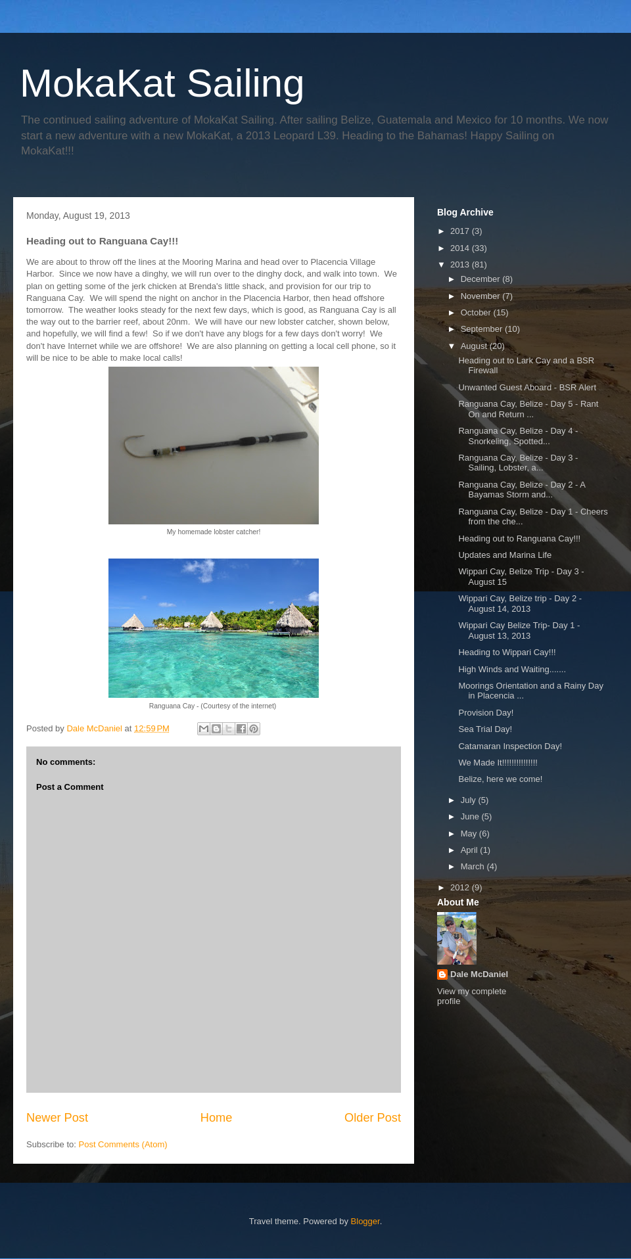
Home (216, 1117)
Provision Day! (485, 713)
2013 (461, 264)
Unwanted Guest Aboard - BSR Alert (527, 387)
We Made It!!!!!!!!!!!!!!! (497, 762)
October (477, 312)
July (470, 800)
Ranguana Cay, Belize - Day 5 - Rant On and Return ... (528, 409)
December (482, 279)
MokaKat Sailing (162, 83)
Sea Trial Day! (485, 729)
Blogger (365, 1221)
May (470, 833)
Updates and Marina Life (504, 555)
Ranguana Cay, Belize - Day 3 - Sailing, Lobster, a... (518, 463)
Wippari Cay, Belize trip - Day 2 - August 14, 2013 (520, 603)
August (475, 346)
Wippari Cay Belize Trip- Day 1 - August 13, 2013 (519, 630)
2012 (461, 887)
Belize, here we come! (500, 779)
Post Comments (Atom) (123, 1144)
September (483, 329)
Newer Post (57, 1117)
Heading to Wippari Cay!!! (506, 652)
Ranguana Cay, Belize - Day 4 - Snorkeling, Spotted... (518, 436)
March (474, 866)
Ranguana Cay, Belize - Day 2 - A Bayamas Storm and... (521, 490)
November (482, 296)
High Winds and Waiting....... (512, 669)
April (470, 850)
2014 (461, 248)
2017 (461, 231)
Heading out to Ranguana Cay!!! (519, 538)
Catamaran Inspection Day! (510, 746)
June (471, 816)
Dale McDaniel (479, 974)
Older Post (372, 1117)
